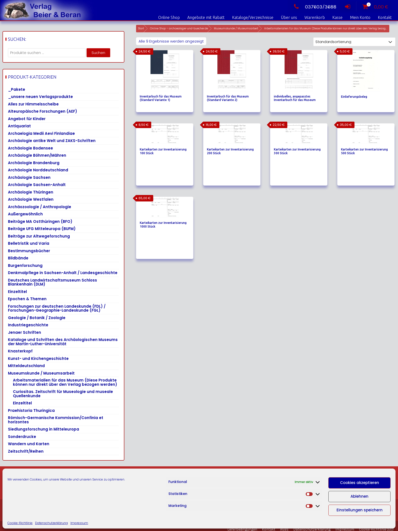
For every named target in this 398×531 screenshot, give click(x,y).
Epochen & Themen (27, 298)
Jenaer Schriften (24, 332)
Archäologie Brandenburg (33, 162)
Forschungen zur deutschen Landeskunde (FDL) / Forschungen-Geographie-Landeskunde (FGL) (56, 308)
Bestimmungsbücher (29, 250)
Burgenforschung (25, 265)
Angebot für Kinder (27, 118)
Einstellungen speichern (360, 510)
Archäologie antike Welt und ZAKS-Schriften (52, 140)
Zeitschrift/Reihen (26, 451)
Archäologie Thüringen (30, 192)
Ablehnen (359, 496)
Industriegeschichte (28, 325)
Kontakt (385, 17)
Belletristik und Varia (28, 243)
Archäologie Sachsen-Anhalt (37, 184)
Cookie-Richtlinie (20, 523)
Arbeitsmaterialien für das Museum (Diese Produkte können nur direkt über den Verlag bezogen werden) (65, 382)
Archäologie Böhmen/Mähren (37, 155)
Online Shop (169, 17)
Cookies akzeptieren (359, 482)
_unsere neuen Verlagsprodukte (40, 96)
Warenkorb (314, 17)
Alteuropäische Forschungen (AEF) (42, 111)
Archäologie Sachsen (29, 177)
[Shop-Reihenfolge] (354, 41)
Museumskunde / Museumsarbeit (236, 28)
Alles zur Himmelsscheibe (33, 104)
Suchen (98, 52)
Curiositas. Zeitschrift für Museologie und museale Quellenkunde (63, 393)
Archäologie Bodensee (30, 148)
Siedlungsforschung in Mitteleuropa (43, 429)
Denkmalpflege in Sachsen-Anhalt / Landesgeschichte (62, 272)
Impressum (79, 523)
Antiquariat (19, 126)
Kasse (337, 17)
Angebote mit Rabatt (206, 17)
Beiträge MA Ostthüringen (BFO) (40, 221)
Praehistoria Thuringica (31, 410)
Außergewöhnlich (25, 214)
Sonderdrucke (22, 436)
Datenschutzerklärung (51, 523)
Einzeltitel (17, 291)
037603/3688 (313, 7)
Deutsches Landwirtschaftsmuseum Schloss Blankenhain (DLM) (52, 282)
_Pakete (16, 89)
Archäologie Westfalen (30, 199)
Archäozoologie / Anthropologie (39, 206)
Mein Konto (360, 17)
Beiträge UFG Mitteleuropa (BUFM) (42, 228)
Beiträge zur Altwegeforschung (39, 236)
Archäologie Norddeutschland (38, 170)
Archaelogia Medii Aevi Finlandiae (41, 133)
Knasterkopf (20, 351)
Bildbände (18, 258)
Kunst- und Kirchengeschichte (38, 358)
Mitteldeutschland (26, 365)
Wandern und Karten (28, 443)
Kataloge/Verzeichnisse (252, 17)
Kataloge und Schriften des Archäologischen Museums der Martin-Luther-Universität (63, 341)
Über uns (289, 17)
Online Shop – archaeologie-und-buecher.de (179, 28)
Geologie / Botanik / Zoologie (36, 317)
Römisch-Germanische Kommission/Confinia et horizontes (55, 420)
